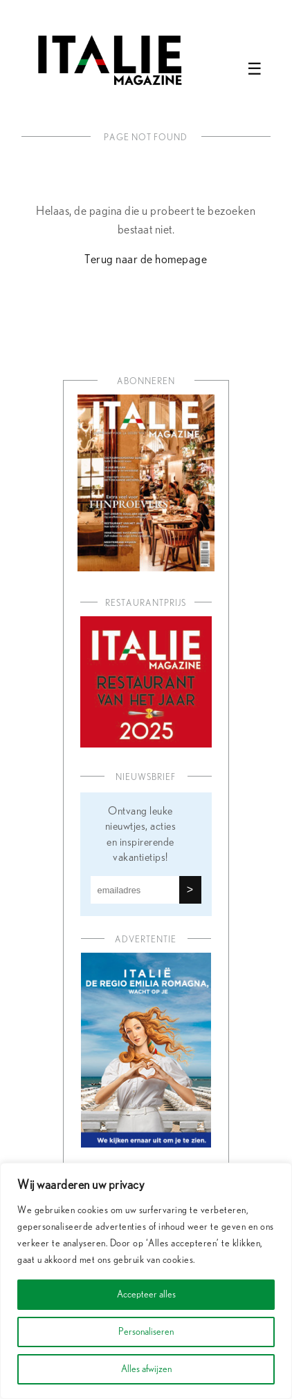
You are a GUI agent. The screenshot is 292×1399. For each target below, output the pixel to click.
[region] (146, 1281)
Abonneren (146, 381)
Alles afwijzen (146, 1369)
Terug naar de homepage (145, 260)
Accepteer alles (146, 1295)
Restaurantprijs (145, 603)
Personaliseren (146, 1332)
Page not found (146, 137)
